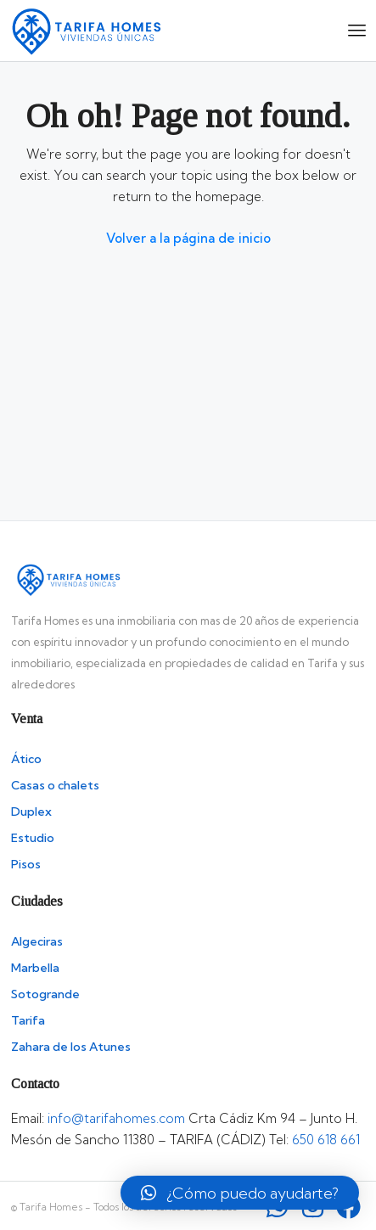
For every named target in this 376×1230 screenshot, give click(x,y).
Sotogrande (45, 994)
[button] (240, 1193)
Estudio (32, 837)
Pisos (26, 864)
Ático (26, 759)
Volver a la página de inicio (188, 238)
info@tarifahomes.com (116, 1118)
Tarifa (28, 1020)
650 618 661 (326, 1140)
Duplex (31, 811)
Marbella (35, 967)
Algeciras (37, 941)
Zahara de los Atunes (71, 1046)
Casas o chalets (55, 785)
